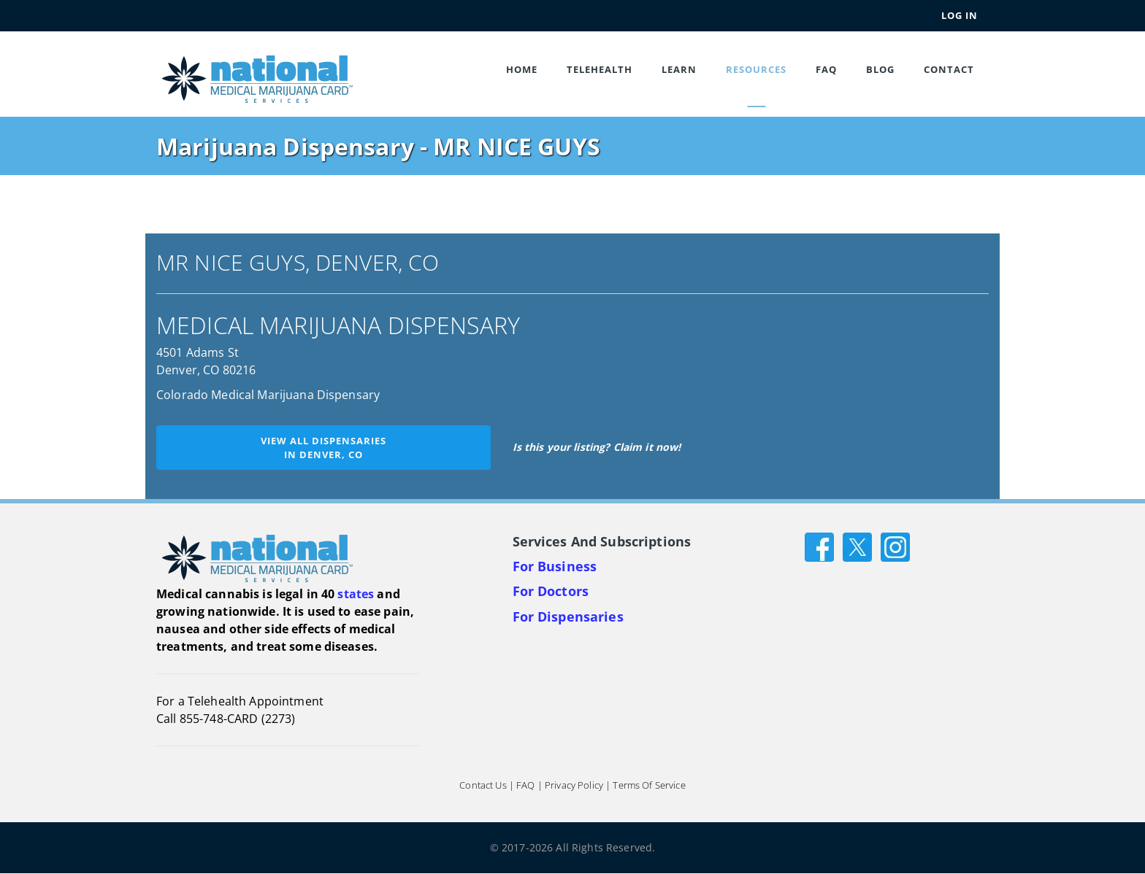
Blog (880, 69)
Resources (756, 69)
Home (521, 69)
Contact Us (482, 785)
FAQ (826, 69)
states (355, 594)
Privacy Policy (574, 785)
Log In (959, 15)
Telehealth (599, 69)
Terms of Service (649, 785)
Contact (949, 69)
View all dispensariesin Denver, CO (323, 447)
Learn (679, 69)
